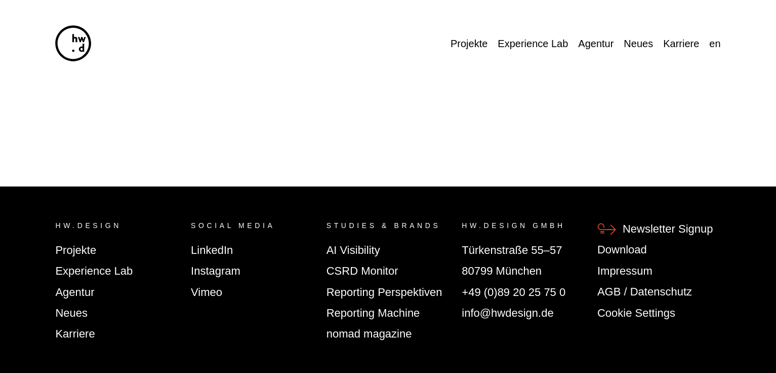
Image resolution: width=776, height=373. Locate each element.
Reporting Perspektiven (384, 292)
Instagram (215, 271)
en (714, 44)
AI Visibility (353, 250)
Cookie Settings (636, 313)
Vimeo (206, 292)
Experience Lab (533, 44)
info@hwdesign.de (507, 313)
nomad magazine (369, 333)
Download (622, 249)
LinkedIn (212, 250)
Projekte (469, 44)
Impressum (624, 271)
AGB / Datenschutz (644, 291)
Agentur (596, 44)
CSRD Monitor (362, 271)
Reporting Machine (373, 313)
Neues (638, 44)
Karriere (681, 44)
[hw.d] (73, 43)
